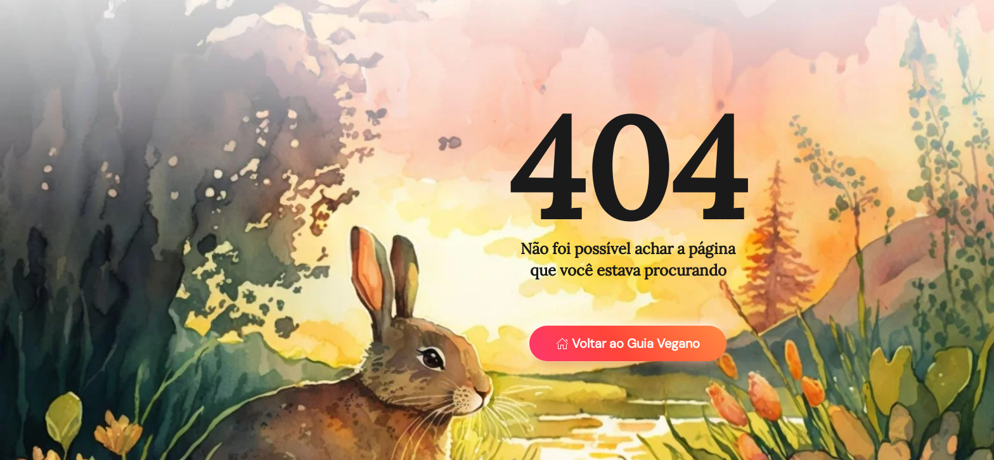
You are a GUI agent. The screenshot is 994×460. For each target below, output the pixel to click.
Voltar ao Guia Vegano (628, 343)
